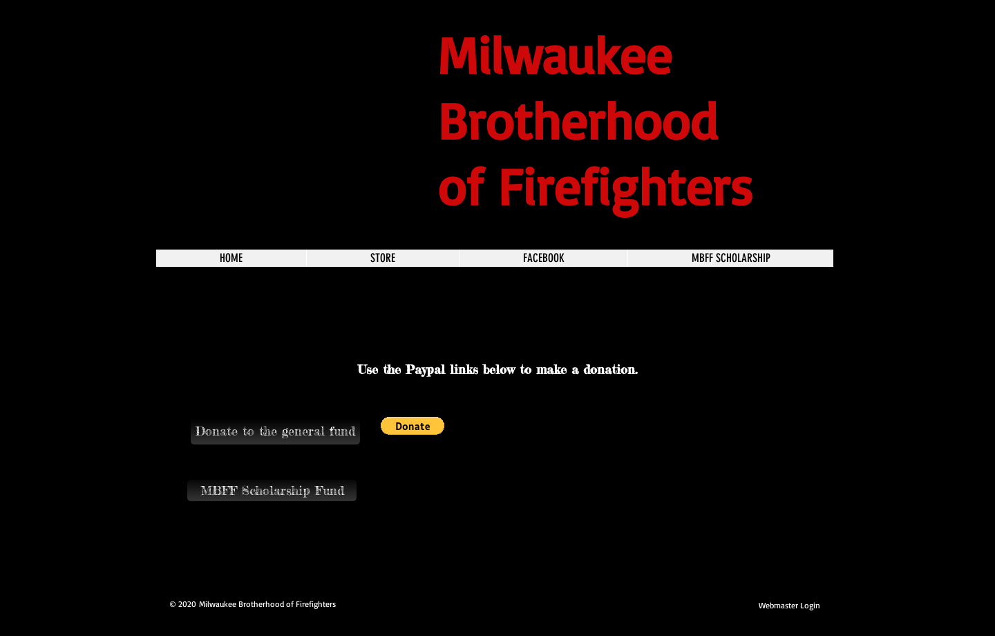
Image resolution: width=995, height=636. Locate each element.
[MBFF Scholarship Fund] (272, 490)
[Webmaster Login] (789, 605)
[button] (275, 431)
